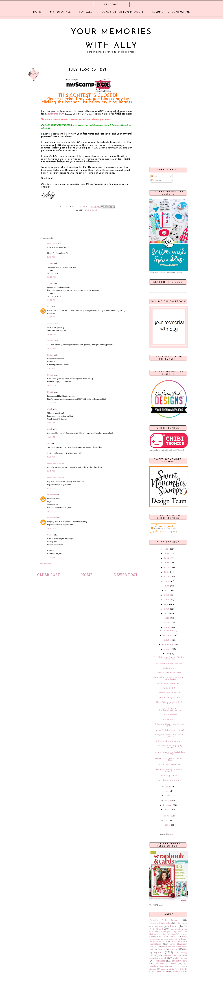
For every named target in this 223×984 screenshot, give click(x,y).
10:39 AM (51, 511)
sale (170, 966)
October (168, 640)
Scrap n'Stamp (177, 941)
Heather (50, 355)
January (168, 809)
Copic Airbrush (156, 929)
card (160, 952)
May (168, 791)
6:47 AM (51, 471)
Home (87, 575)
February (167, 805)
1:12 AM (51, 368)
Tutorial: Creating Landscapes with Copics (169, 678)
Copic (173, 926)
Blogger (172, 834)
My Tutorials (60, 12)
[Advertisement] (168, 115)
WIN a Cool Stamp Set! (169, 765)
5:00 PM (51, 557)
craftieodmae (52, 495)
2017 (167, 590)
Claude (49, 409)
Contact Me (181, 12)
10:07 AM (51, 386)
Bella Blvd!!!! (169, 688)
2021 (166, 572)
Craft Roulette (160, 932)
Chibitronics (182, 923)
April (167, 796)
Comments (156, 181)
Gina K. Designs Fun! (169, 697)
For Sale (85, 12)
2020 (166, 576)
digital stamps (180, 958)
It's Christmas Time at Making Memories (169, 658)
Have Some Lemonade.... (169, 684)
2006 (167, 825)
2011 (166, 618)
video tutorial (161, 971)
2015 (166, 600)
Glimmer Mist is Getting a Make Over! (169, 770)
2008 (166, 816)
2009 (166, 627)
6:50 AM (51, 488)
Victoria (50, 263)
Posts (154, 176)
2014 (166, 604)
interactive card (179, 961)
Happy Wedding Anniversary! (169, 730)
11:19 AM (51, 277)
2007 (167, 820)
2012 (166, 613)
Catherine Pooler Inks (159, 923)
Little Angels (169, 668)
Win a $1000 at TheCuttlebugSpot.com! (170, 709)
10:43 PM (51, 348)
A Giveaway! (169, 719)
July (168, 654)
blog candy (92, 210)
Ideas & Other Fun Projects (122, 12)
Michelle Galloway (54, 463)
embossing (160, 961)
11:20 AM (51, 300)
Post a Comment (46, 563)
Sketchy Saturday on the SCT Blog (169, 759)
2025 (166, 554)
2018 (167, 586)
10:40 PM (51, 334)
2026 (167, 549)
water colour (177, 972)
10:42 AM (51, 528)
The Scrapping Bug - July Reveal (169, 747)
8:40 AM (51, 257)
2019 (166, 581)
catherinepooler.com (172, 955)
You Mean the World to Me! (169, 663)
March (167, 800)
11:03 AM (51, 403)
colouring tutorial (157, 958)
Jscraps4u (51, 324)
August (167, 649)
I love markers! (169, 715)
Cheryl (49, 535)
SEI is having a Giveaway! (169, 741)
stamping (152, 969)
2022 (166, 567)
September (167, 644)
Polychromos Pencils (166, 936)
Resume (157, 12)
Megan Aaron (52, 243)
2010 (166, 623)
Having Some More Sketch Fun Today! (169, 753)
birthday (173, 949)
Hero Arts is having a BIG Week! (169, 703)
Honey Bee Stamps (169, 934)
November (168, 635)
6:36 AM (51, 457)
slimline (180, 966)
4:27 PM (51, 437)
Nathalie (50, 375)
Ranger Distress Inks (170, 939)
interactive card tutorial (166, 963)
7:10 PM (51, 423)
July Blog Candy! (169, 775)
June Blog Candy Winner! (169, 780)
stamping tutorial (167, 969)
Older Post (48, 575)
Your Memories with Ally (111, 39)
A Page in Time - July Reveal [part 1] (169, 736)
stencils (183, 969)
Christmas (158, 926)
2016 (166, 595)
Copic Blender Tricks (178, 929)
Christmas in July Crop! (169, 693)
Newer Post (126, 575)
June (167, 786)
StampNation (155, 944)
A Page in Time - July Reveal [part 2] (169, 725)
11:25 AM (51, 317)
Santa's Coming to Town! (169, 673)
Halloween (153, 934)
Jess (48, 443)
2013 (166, 609)
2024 (166, 558)
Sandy (49, 306)
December (168, 631)
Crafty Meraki (177, 932)
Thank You (161, 949)
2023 (166, 563)
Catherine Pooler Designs (163, 920)
